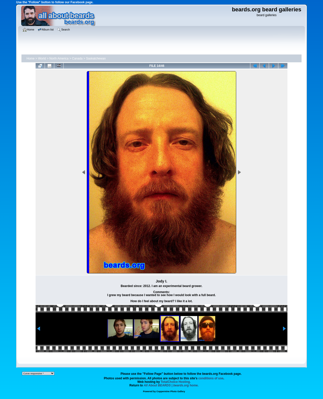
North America (59, 58)
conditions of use (210, 378)
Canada (77, 58)
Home (30, 58)
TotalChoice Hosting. (176, 382)
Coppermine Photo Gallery (170, 391)
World (42, 58)
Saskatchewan (96, 58)
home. (171, 385)
